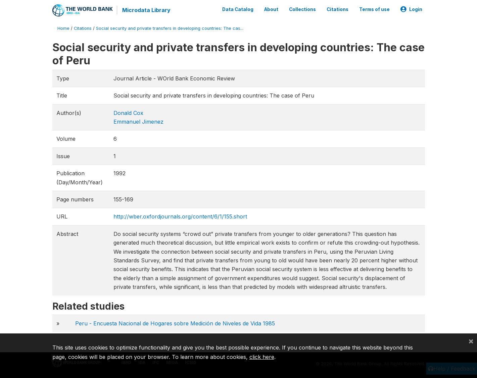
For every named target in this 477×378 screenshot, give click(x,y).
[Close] (471, 341)
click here (261, 357)
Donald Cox (128, 113)
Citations (337, 9)
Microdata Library (146, 10)
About (271, 9)
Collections (302, 9)
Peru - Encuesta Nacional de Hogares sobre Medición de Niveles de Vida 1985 (175, 323)
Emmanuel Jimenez (138, 121)
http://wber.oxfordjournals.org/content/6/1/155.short (180, 216)
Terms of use (374, 9)
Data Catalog (237, 9)
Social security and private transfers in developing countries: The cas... (169, 28)
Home (63, 28)
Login (411, 9)
